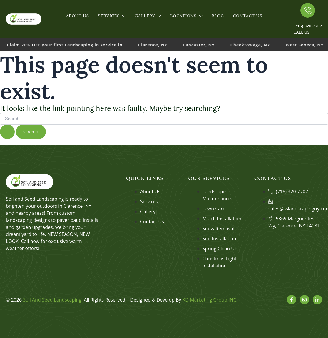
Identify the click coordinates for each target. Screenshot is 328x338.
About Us (77, 16)
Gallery (148, 16)
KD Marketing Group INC (209, 300)
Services (112, 16)
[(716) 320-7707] (307, 10)
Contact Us (247, 16)
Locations (186, 16)
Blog (218, 16)
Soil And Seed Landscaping (52, 300)
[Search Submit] (7, 132)
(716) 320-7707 (308, 26)
